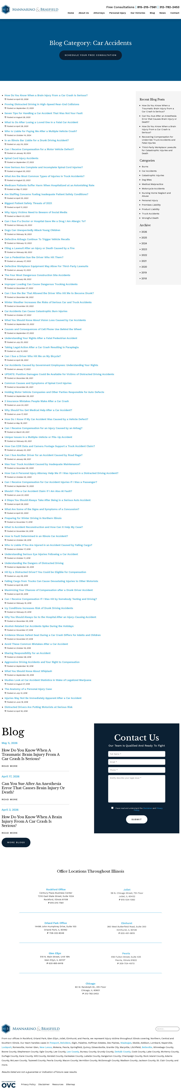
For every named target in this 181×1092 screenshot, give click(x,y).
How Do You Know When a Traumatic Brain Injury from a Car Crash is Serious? (158, 108)
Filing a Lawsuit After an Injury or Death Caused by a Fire (40, 248)
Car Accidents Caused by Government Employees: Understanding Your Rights (51, 365)
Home (71, 13)
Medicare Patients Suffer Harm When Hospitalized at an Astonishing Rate (49, 185)
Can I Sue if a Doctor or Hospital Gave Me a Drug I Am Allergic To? (46, 221)
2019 (143, 272)
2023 (143, 249)
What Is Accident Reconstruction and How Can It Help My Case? (44, 527)
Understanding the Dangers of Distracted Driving (34, 563)
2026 (143, 231)
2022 (143, 255)
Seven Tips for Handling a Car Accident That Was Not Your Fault (44, 113)
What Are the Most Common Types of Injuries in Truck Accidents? (44, 176)
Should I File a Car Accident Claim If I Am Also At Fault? (38, 491)
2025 (143, 237)
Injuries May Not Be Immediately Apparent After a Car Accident (43, 698)
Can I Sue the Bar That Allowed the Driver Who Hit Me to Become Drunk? (50, 293)
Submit (137, 819)
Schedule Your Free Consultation (90, 55)
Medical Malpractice (152, 184)
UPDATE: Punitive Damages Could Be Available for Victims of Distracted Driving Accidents (59, 374)
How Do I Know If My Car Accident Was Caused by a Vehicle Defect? (46, 419)
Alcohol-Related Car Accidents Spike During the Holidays (39, 626)
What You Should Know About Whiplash (28, 671)
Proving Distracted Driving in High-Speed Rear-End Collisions (42, 104)
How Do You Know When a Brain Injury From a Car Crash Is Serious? (46, 95)
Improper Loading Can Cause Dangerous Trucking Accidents (41, 284)
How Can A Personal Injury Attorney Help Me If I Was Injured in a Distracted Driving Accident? (61, 473)
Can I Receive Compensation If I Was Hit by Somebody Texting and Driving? (51, 599)
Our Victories (138, 13)
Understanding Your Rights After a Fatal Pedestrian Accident (41, 338)
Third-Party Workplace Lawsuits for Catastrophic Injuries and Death (159, 150)
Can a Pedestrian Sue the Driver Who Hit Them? (34, 257)
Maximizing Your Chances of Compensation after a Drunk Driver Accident (49, 590)
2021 (143, 260)
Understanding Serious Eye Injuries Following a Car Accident (41, 554)
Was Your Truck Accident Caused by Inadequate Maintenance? (42, 464)
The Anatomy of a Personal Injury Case (28, 689)
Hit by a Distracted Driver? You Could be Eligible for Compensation (45, 572)
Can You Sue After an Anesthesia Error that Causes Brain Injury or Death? (159, 119)
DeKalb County (123, 1051)
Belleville (147, 1047)
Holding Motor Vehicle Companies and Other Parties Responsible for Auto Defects (54, 392)
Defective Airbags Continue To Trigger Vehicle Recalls (38, 239)
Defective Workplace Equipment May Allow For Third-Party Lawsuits (47, 266)
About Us (84, 13)
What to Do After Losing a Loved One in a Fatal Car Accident (41, 122)
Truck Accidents (150, 213)
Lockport (6, 1047)
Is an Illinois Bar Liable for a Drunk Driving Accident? (37, 140)
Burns (145, 166)
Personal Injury (117, 13)
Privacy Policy (28, 1084)
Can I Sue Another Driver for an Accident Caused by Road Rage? (44, 455)
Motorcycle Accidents (153, 188)
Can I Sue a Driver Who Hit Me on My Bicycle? (33, 356)
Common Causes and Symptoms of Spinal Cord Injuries (38, 383)
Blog (152, 13)
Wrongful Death (150, 218)
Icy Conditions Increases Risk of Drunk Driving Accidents (39, 608)
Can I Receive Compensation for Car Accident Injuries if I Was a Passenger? (51, 482)
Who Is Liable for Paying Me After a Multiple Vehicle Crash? (41, 131)
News (163, 13)
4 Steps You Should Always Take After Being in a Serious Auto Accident (47, 500)
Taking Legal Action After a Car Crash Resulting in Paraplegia (42, 347)
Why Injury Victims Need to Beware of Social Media (36, 212)
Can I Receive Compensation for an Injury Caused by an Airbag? (43, 428)
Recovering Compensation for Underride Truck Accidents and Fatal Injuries (158, 140)
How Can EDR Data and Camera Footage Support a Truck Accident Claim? (50, 446)
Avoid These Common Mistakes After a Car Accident (36, 644)
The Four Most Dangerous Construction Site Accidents (37, 275)
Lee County (73, 1051)
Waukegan (125, 1043)
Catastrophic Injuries (153, 175)
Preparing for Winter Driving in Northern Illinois (33, 518)
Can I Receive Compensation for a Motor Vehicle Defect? (39, 149)
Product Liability (150, 209)
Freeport (54, 1043)
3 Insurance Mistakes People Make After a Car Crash (37, 401)
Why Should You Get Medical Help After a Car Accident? (38, 410)
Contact (174, 13)
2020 (143, 266)
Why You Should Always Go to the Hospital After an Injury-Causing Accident (50, 617)
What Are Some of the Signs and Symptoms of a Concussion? (42, 509)
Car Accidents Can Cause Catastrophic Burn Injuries (36, 311)
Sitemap (70, 1084)
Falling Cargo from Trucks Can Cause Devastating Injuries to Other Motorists (51, 581)
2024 (143, 243)
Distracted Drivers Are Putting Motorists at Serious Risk (38, 707)
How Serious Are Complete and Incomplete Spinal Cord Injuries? (44, 167)
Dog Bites (147, 179)
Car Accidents (149, 171)
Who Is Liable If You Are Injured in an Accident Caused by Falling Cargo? (48, 545)
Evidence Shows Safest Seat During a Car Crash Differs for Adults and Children (53, 635)
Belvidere (65, 1043)
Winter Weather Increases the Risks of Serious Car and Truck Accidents (48, 302)
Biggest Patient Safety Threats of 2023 (28, 203)
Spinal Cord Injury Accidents (21, 158)
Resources (57, 1084)
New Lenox (46, 1047)
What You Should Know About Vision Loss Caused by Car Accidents (45, 320)
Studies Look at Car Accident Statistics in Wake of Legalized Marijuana (48, 680)
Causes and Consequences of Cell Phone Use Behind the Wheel (43, 329)
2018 (143, 278)
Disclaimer (147, 808)
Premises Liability (151, 204)
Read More (10, 766)
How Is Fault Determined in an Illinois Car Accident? (36, 536)
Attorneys (99, 13)
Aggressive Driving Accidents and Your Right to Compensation (42, 662)
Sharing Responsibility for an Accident (27, 653)
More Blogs (16, 842)
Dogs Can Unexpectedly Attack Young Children (33, 230)
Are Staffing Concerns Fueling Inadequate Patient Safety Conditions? (47, 194)
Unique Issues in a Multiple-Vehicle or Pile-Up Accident (38, 437)
